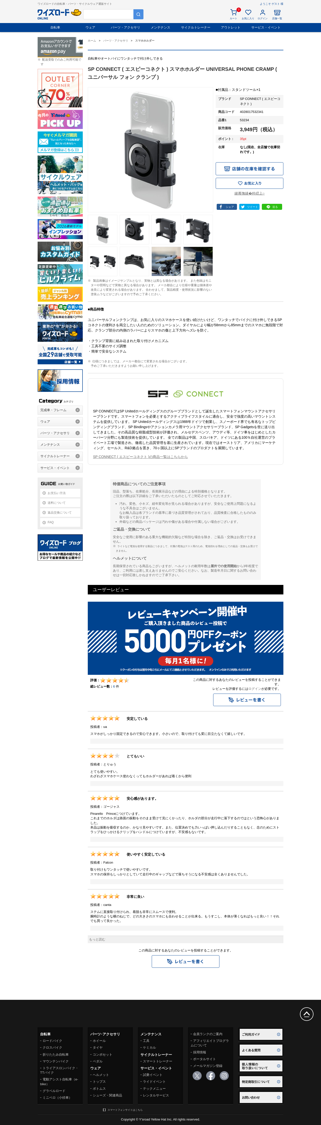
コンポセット (102, 1054)
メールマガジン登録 (207, 1066)
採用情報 (199, 1052)
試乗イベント (153, 1075)
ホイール (99, 1041)
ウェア (90, 27)
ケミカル (149, 1047)
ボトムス (99, 1088)
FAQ (51, 522)
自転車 (55, 27)
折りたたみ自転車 (56, 1054)
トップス (99, 1081)
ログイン (254, 689)
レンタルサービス (156, 1095)
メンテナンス (160, 27)
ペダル (98, 1061)
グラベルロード (54, 1091)
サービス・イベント (266, 27)
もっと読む (97, 939)
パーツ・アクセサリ (125, 27)
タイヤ (98, 1047)
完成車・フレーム (53, 410)
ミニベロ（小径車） (57, 1097)
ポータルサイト (204, 1059)
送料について (57, 503)
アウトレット (230, 27)
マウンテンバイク (56, 1061)
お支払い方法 (57, 493)
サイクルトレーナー (195, 27)
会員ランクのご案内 (207, 1034)
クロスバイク (52, 1047)
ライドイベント (154, 1081)
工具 (146, 1041)
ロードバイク (52, 1041)
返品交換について (60, 512)
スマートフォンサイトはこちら (125, 1109)
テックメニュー (154, 1088)
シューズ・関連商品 (107, 1095)
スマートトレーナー (157, 1061)
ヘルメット (101, 1075)
